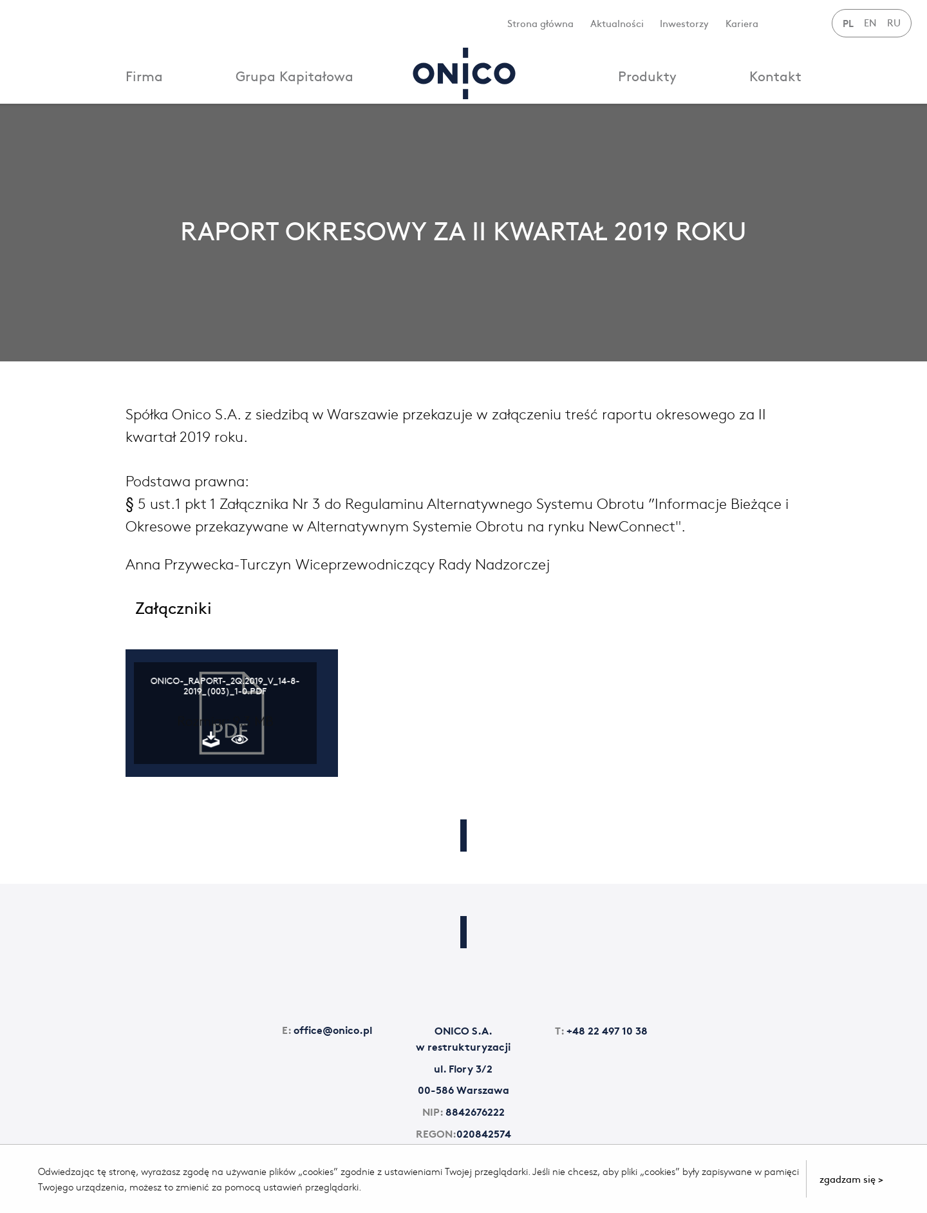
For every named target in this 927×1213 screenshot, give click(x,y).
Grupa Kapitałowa (294, 75)
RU (894, 22)
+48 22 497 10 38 (601, 1029)
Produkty (647, 75)
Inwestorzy (684, 23)
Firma (144, 75)
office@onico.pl (327, 1029)
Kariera (742, 23)
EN (870, 22)
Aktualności (617, 23)
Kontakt (775, 75)
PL (848, 22)
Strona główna (540, 23)
